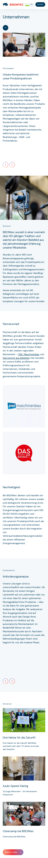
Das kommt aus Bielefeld (16, 357)
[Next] (12, 164)
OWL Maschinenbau (28, 354)
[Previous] (5, 164)
